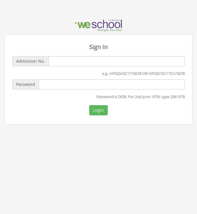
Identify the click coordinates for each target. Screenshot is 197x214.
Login (98, 110)
